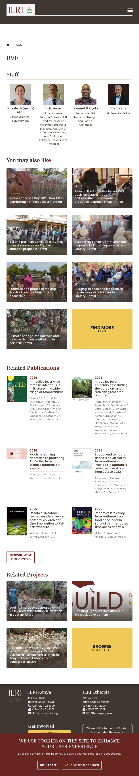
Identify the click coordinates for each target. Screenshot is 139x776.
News (102, 329)
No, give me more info (81, 766)
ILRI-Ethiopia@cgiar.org (98, 713)
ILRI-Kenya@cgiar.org (43, 713)
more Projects (102, 647)
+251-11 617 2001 (94, 709)
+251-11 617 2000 (94, 706)
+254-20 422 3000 (41, 706)
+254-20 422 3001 (41, 709)
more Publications (21, 557)
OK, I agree (48, 766)
